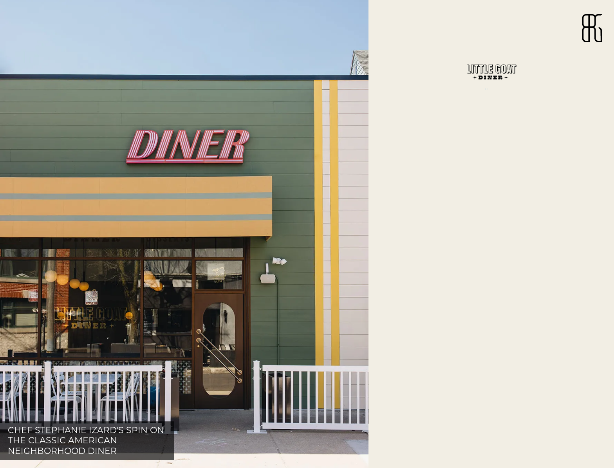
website (410, 161)
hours (406, 134)
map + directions (430, 147)
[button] (184, 234)
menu (404, 121)
